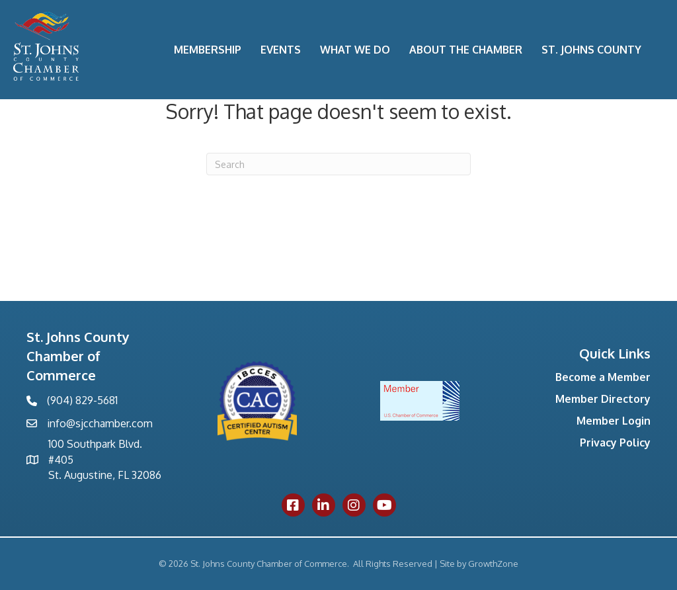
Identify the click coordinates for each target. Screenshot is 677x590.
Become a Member (603, 377)
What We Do (355, 49)
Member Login (614, 420)
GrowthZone (493, 563)
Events (280, 49)
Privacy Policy (615, 442)
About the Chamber (465, 49)
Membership (207, 49)
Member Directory (603, 398)
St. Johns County (591, 49)
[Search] (338, 164)
